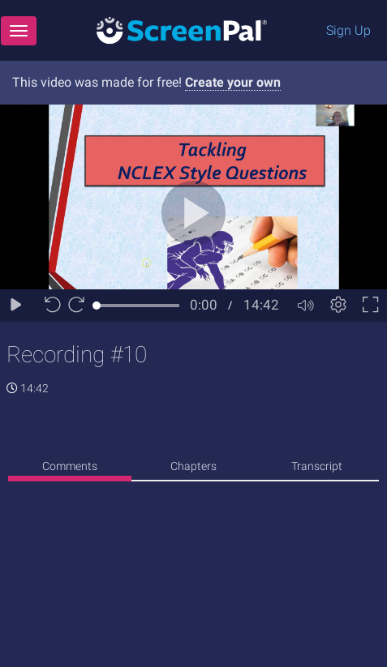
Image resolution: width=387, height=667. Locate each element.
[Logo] (182, 29)
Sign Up (348, 30)
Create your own (233, 82)
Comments (69, 466)
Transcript (316, 466)
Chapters (193, 466)
